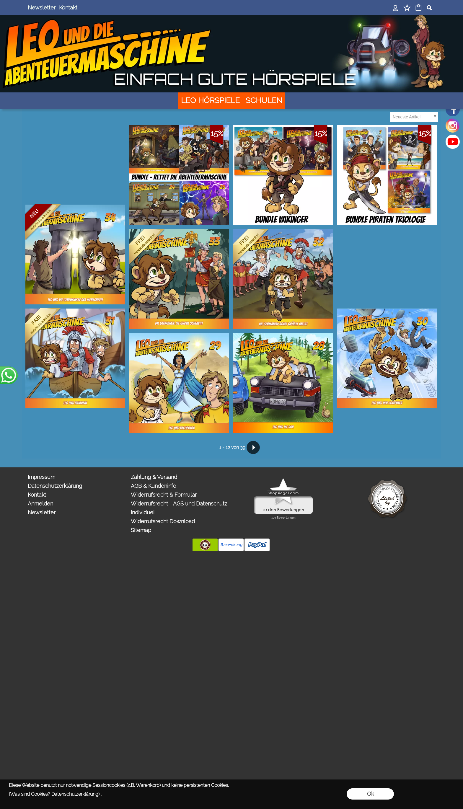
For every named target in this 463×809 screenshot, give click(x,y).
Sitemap (141, 530)
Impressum (41, 477)
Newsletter (42, 7)
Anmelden (40, 503)
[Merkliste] (407, 8)
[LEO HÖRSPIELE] (210, 100)
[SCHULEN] (264, 100)
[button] (429, 8)
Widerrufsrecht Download (163, 521)
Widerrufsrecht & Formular (164, 495)
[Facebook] (452, 109)
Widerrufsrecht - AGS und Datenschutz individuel (179, 508)
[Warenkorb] (418, 8)
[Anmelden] (395, 8)
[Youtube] (452, 141)
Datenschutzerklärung (55, 486)
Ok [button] (370, 794)
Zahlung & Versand (154, 477)
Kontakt (68, 7)
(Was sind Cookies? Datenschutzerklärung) (54, 794)
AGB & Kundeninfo (153, 486)
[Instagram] (452, 125)
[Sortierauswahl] (414, 116)
